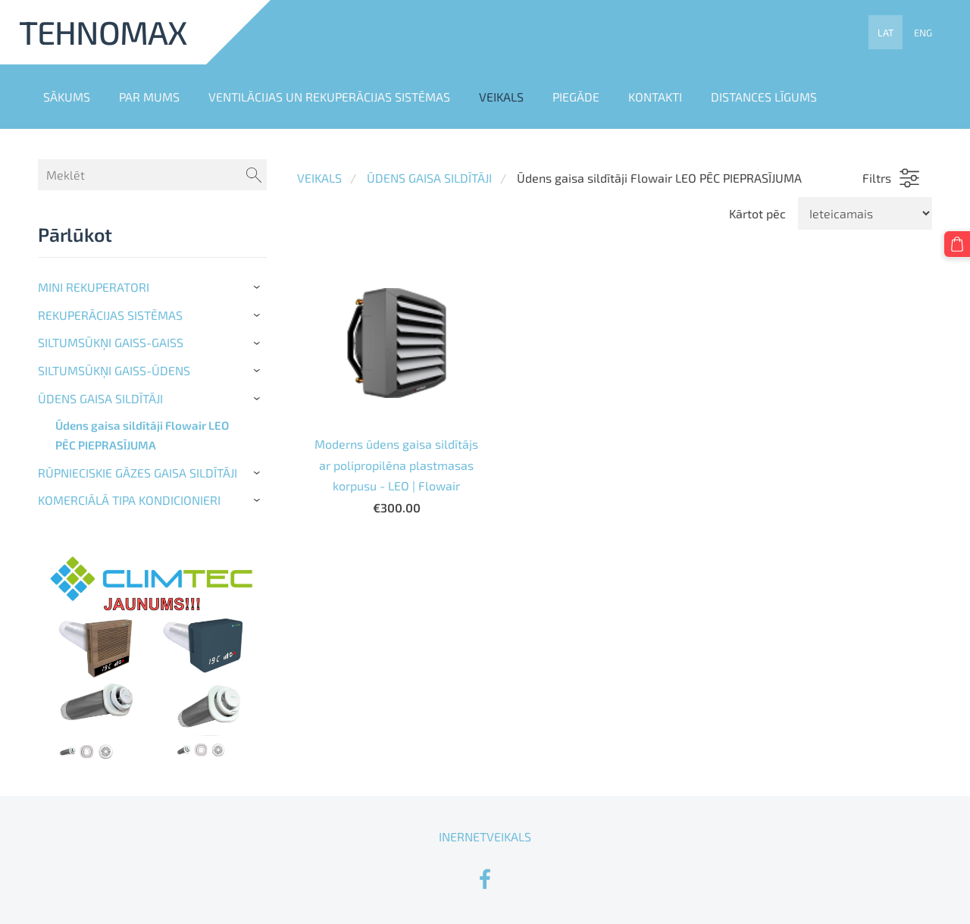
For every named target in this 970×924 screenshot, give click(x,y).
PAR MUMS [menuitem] (149, 96)
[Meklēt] (152, 174)
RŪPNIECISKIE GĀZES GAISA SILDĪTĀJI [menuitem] (137, 472)
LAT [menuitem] (886, 33)
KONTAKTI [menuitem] (655, 96)
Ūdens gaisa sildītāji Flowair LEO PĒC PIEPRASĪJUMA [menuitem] (142, 435)
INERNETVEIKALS (485, 836)
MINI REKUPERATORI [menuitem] (93, 287)
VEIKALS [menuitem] (501, 96)
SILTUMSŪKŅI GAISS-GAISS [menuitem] (110, 342)
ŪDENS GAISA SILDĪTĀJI (429, 178)
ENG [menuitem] (923, 33)
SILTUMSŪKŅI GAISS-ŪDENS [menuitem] (114, 370)
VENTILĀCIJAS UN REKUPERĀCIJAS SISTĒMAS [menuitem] (329, 96)
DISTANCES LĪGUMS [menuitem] (764, 96)
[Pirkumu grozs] (957, 244)
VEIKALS (319, 178)
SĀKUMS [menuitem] (66, 96)
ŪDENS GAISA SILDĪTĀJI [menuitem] (100, 398)
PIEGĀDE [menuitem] (575, 96)
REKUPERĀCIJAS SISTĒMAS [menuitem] (110, 315)
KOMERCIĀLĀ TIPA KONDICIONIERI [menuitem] (129, 500)
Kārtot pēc (757, 213)
